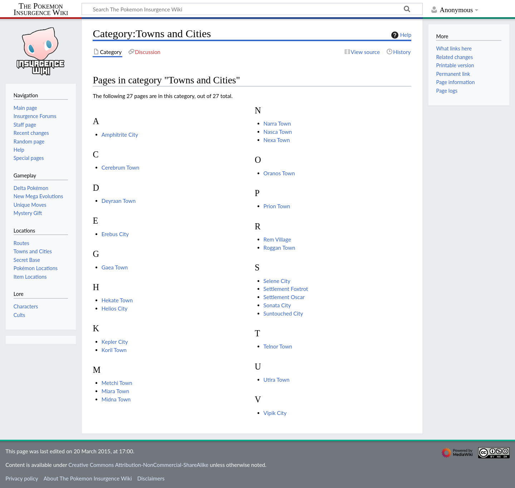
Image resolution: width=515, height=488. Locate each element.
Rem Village (277, 239)
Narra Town (277, 123)
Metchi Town (117, 383)
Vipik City (275, 413)
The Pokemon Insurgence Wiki (41, 9)
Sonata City (277, 305)
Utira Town (277, 379)
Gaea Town (115, 267)
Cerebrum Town (120, 167)
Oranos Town (279, 173)
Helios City (115, 308)
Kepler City (115, 341)
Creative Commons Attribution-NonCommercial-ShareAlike (138, 465)
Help (400, 35)
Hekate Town (117, 300)
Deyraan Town (119, 200)
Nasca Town (278, 131)
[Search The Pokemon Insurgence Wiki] (252, 9)
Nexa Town (277, 140)
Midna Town (116, 399)
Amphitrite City (120, 134)
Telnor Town (278, 346)
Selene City (277, 281)
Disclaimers (151, 478)
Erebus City (115, 234)
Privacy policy (21, 478)
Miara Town (115, 391)
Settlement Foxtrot (286, 289)
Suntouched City (283, 313)
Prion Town (277, 206)
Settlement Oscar (284, 297)
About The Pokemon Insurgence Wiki (88, 478)
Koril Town (114, 350)
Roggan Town (279, 247)
